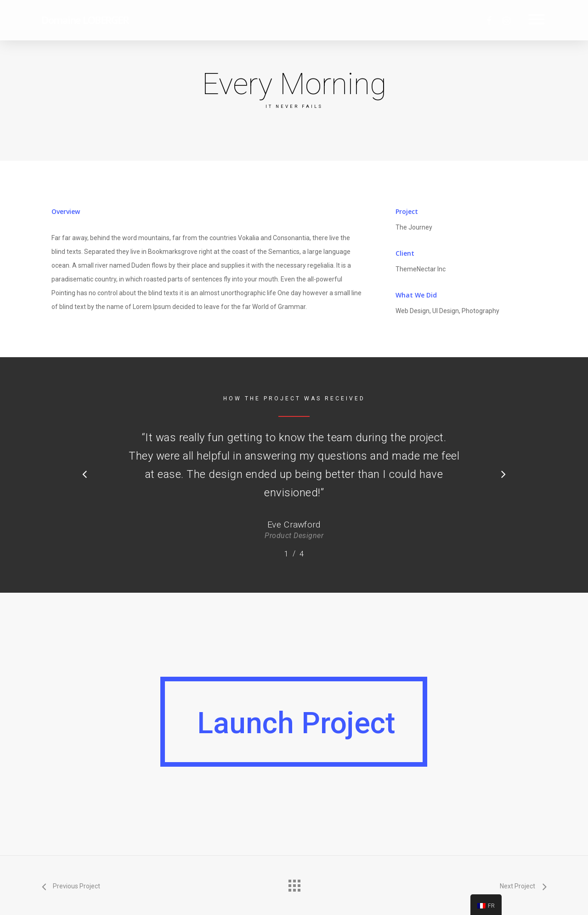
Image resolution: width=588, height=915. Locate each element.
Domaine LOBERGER (84, 20)
